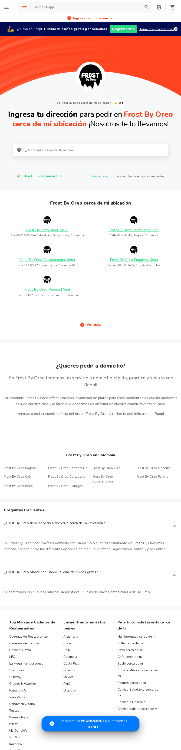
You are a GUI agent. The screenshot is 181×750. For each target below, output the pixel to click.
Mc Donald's (18, 730)
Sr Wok (14, 737)
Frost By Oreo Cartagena (66, 476)
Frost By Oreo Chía (106, 468)
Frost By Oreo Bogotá (20, 468)
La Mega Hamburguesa (26, 663)
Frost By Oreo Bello (18, 486)
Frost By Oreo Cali (17, 476)
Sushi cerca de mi (131, 663)
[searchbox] (84, 7)
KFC (12, 657)
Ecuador (69, 670)
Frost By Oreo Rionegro (65, 486)
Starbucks (16, 670)
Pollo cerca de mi (130, 643)
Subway (15, 677)
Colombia (70, 657)
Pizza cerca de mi (130, 650)
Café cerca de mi (130, 657)
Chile (67, 650)
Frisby (13, 724)
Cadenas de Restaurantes (28, 636)
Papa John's (17, 690)
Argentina (70, 636)
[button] (90, 18)
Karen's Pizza (18, 717)
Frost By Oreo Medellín (154, 468)
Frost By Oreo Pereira (152, 476)
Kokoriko (15, 744)
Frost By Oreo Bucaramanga (102, 479)
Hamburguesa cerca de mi (137, 636)
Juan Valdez (18, 697)
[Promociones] (90, 723)
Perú (66, 684)
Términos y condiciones (156, 29)
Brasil (67, 643)
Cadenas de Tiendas (24, 643)
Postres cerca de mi (132, 683)
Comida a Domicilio (131, 702)
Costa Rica (71, 663)
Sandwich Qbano (22, 704)
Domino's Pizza (20, 650)
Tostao (14, 710)
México (68, 677)
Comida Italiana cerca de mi (138, 709)
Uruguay (69, 690)
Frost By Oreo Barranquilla (68, 468)
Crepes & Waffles (22, 684)
